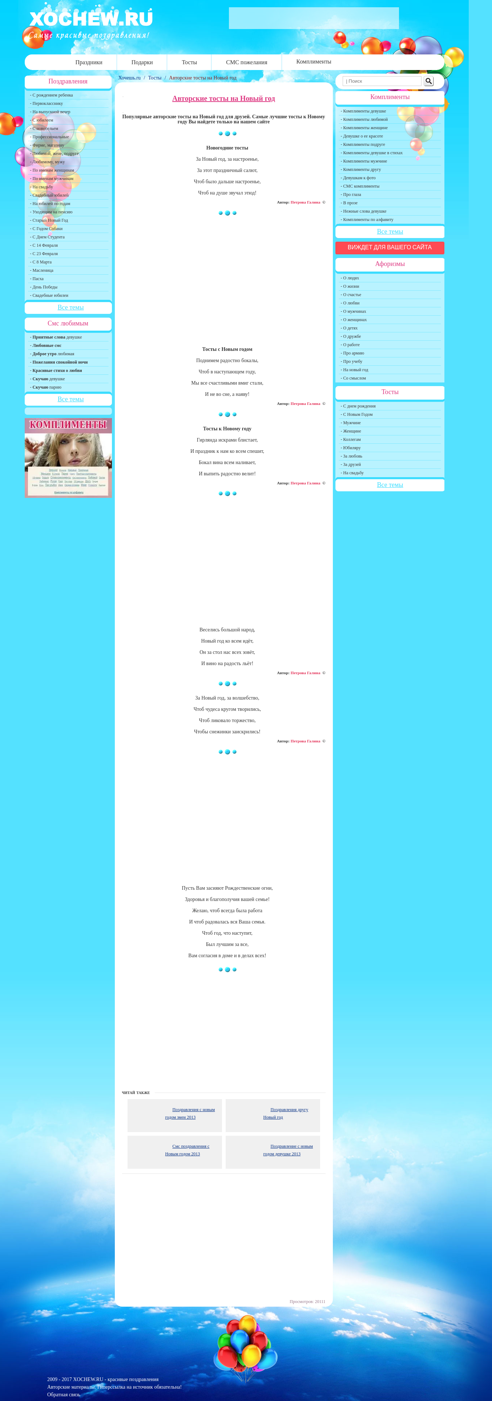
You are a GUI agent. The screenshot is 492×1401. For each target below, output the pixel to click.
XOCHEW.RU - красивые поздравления (115, 1379)
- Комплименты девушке (363, 111)
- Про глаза (351, 194)
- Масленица (41, 270)
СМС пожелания (246, 62)
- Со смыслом (353, 378)
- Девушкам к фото (358, 177)
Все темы (70, 307)
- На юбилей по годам (50, 203)
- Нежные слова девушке (364, 211)
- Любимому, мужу (47, 161)
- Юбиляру (351, 447)
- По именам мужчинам (52, 178)
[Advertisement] (224, 284)
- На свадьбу (41, 186)
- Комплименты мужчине (364, 161)
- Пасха (37, 278)
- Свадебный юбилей (49, 195)
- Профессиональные (49, 136)
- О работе (350, 344)
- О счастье (351, 294)
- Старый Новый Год (49, 220)
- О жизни (350, 286)
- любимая (52, 353)
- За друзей (351, 464)
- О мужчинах (353, 311)
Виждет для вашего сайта (390, 247)
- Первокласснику (46, 103)
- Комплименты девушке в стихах (372, 152)
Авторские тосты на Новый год (203, 78)
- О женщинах (354, 319)
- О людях (350, 277)
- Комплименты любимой (364, 119)
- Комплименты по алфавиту (367, 219)
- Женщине (351, 431)
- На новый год (354, 369)
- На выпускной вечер (50, 111)
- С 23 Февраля (44, 253)
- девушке (56, 337)
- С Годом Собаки (46, 228)
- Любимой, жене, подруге (54, 153)
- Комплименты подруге (363, 144)
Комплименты (314, 61)
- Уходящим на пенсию (51, 211)
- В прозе (349, 202)
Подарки (142, 62)
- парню (46, 387)
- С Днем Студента (47, 236)
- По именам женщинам (52, 170)
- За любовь (352, 456)
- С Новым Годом (357, 414)
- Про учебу (352, 361)
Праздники (89, 62)
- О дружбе (351, 336)
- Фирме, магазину (47, 145)
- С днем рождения (358, 406)
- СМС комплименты (360, 186)
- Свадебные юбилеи (49, 295)
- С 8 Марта (41, 262)
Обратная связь (63, 1394)
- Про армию (352, 353)
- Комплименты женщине (364, 127)
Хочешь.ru (130, 78)
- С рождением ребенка (51, 95)
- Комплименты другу (361, 169)
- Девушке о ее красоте (362, 136)
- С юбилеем (41, 120)
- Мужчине (351, 422)
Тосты (189, 62)
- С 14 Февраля (44, 245)
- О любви (350, 303)
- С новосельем (44, 128)
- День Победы (44, 287)
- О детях (349, 328)
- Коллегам (351, 439)
